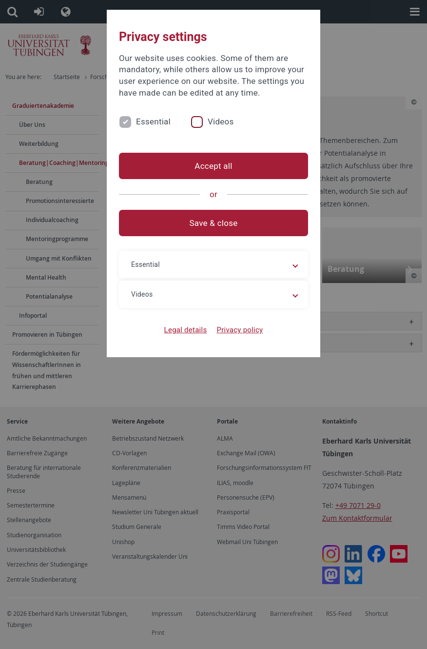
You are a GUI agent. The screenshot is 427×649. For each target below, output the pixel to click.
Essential (153, 121)
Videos (221, 121)
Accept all (213, 166)
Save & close (214, 223)
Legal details (185, 329)
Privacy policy (239, 329)
